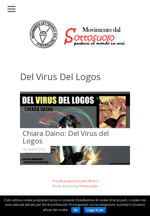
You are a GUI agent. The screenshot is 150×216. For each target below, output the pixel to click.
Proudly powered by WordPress (75, 181)
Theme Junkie (88, 186)
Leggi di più (94, 210)
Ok (76, 210)
